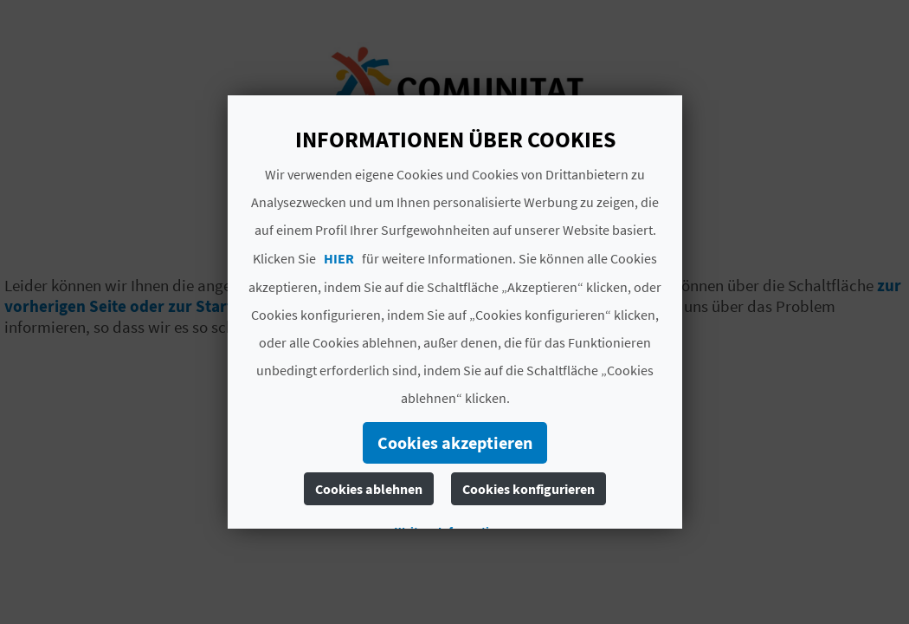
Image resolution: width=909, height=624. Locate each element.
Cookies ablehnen (368, 488)
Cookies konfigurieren (528, 488)
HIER (339, 258)
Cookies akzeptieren (454, 442)
